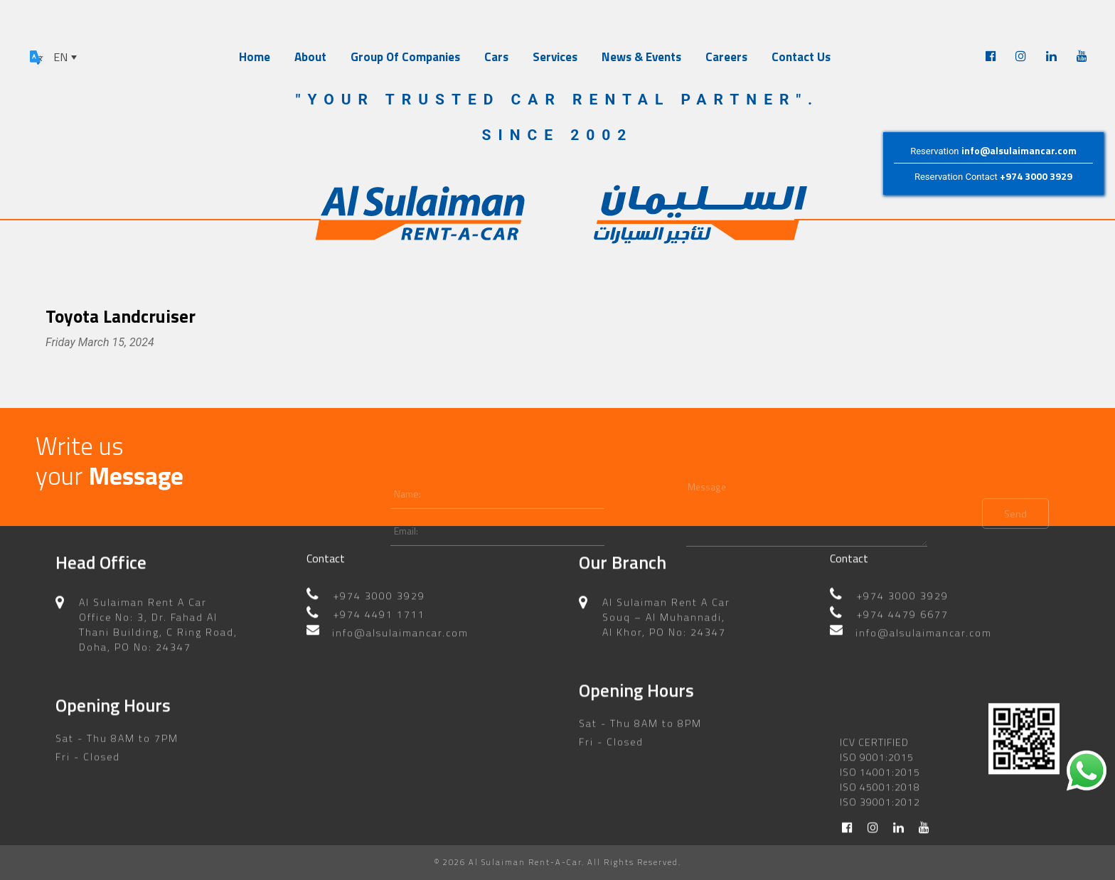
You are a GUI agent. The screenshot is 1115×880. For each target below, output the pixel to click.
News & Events (641, 57)
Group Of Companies (405, 57)
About (310, 57)
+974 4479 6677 (903, 605)
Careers (726, 57)
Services (555, 57)
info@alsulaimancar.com (1019, 150)
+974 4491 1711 (379, 605)
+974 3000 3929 (1036, 175)
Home (254, 57)
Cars (496, 57)
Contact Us (801, 57)
